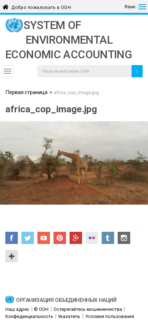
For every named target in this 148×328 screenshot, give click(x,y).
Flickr (92, 238)
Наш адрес (17, 309)
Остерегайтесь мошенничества (87, 309)
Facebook (11, 238)
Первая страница (26, 93)
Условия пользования (109, 316)
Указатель (69, 316)
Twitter (27, 238)
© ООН (41, 309)
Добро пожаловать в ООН (41, 6)
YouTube (43, 238)
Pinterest (59, 238)
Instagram (124, 238)
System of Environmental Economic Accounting (68, 40)
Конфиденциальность (29, 316)
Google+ (76, 238)
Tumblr (108, 238)
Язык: (130, 6)
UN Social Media (11, 256)
